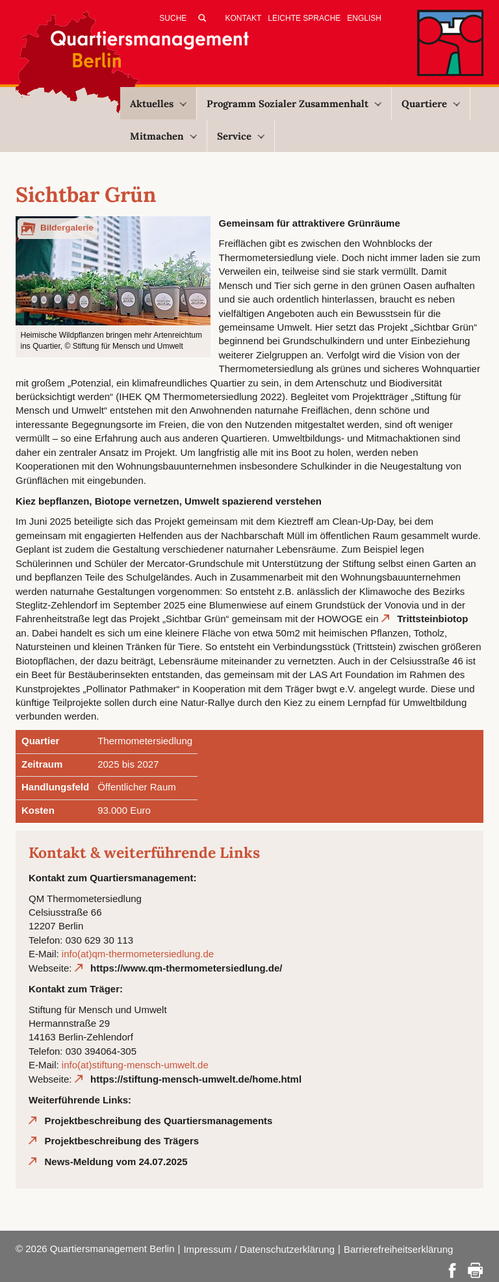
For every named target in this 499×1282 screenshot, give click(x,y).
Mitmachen (163, 136)
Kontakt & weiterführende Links (144, 852)
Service (240, 136)
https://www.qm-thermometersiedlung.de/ (186, 968)
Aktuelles (158, 103)
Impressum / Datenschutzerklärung (259, 1249)
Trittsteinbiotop (432, 618)
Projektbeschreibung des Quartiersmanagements (159, 1120)
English (364, 18)
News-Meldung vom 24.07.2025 (116, 1161)
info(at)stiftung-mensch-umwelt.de (135, 1064)
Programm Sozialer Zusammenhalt (294, 103)
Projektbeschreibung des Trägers (122, 1140)
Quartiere (431, 103)
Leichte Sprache (304, 18)
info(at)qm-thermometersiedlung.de (138, 953)
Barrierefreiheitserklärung (398, 1249)
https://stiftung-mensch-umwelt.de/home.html (195, 1079)
